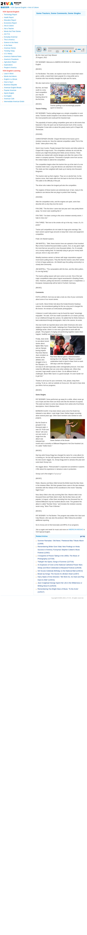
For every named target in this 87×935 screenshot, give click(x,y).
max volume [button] (83, 49)
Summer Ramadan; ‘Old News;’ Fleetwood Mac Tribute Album (61, 541)
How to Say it (8, 82)
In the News (8, 45)
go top (82, 536)
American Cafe (9, 99)
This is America (9, 40)
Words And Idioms (10, 76)
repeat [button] (57, 51)
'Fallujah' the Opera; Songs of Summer (52, 562)
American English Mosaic (12, 88)
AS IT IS (7, 34)
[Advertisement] (48, 30)
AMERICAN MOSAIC (75, 529)
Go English (8, 96)
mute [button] (76, 49)
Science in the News (11, 42)
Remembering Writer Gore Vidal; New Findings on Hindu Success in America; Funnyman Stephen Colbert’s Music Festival (59, 550)
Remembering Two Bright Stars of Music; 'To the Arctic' (58, 589)
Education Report (10, 20)
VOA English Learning (11, 71)
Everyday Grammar (10, 37)
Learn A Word (8, 74)
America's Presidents (11, 59)
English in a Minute (10, 79)
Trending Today (9, 51)
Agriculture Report (10, 62)
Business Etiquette (10, 85)
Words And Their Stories (12, 31)
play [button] (39, 49)
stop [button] (45, 49)
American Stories (10, 48)
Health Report (9, 17)
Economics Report (10, 23)
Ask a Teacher (9, 28)
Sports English (9, 93)
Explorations (8, 65)
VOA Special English (18, 7)
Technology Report (10, 15)
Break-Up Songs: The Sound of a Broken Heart (55, 574)
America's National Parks (12, 56)
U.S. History (8, 54)
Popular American (10, 90)
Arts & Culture (33, 7)
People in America (10, 67)
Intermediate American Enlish (14, 101)
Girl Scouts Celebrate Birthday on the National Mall (56, 571)
